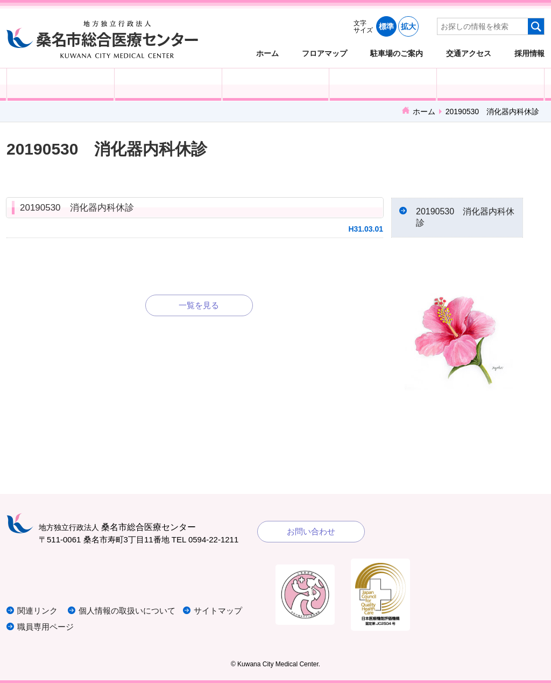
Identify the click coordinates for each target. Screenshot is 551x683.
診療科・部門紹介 (383, 84)
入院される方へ (168, 84)
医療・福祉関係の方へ (276, 84)
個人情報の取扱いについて (127, 611)
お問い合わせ (311, 531)
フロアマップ (324, 53)
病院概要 (490, 84)
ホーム (267, 53)
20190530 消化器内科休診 (77, 208)
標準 (386, 26)
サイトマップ (218, 611)
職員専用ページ (45, 627)
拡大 (408, 26)
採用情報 (529, 53)
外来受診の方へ (61, 84)
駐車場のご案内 (396, 53)
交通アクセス (468, 53)
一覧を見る (199, 305)
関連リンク (37, 611)
